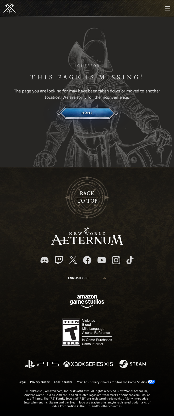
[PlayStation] (42, 364)
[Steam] (133, 364)
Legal (22, 381)
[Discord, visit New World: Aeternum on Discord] (44, 260)
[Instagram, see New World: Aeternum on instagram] (116, 260)
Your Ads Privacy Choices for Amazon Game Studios (116, 382)
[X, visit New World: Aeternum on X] (73, 260)
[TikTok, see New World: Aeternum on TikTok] (130, 260)
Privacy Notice (40, 381)
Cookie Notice (63, 381)
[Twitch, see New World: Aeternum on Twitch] (59, 260)
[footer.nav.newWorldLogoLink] (87, 243)
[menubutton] (167, 8)
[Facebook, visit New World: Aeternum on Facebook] (87, 260)
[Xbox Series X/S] (88, 364)
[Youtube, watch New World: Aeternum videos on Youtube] (101, 260)
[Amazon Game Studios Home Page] (87, 302)
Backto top (87, 197)
